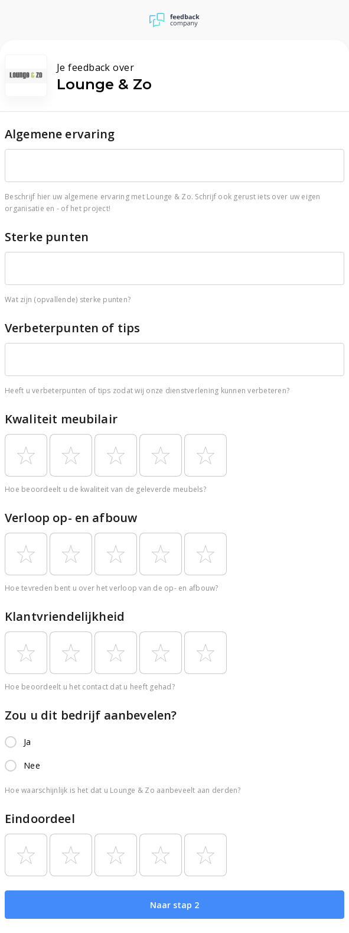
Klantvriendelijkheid (65, 616)
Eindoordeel (40, 819)
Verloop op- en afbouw (71, 518)
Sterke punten (47, 237)
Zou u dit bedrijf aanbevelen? (91, 715)
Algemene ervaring (60, 134)
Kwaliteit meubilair (61, 419)
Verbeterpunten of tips (72, 328)
